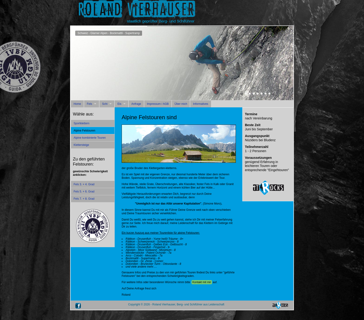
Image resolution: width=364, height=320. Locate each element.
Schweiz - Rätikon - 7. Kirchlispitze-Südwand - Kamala (269, 94)
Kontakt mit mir (201, 282)
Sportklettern (81, 123)
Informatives (200, 104)
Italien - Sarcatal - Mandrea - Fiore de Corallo (250, 94)
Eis (119, 104)
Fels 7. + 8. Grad (84, 198)
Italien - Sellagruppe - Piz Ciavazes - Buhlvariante (246, 94)
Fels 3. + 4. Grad (84, 184)
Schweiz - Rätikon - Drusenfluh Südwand (265, 94)
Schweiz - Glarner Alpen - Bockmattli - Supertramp (242, 94)
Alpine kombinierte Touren (90, 137)
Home (77, 104)
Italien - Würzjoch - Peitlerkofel (254, 94)
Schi (104, 104)
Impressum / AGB (158, 104)
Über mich (181, 104)
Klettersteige (81, 145)
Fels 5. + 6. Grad (84, 191)
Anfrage (136, 104)
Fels (89, 104)
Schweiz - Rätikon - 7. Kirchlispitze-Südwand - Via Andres (261, 94)
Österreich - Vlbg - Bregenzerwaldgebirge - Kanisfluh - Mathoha (258, 94)
